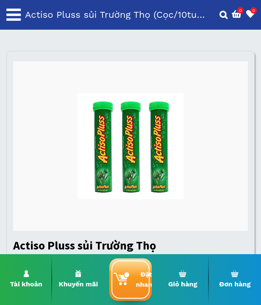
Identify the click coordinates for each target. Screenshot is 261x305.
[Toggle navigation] (13, 14)
